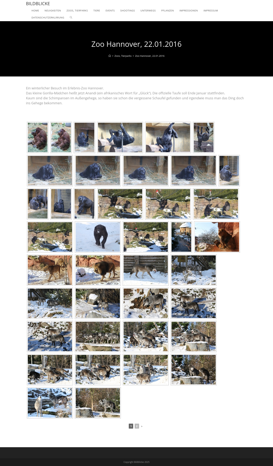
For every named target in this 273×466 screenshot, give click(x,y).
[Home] (109, 55)
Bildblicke (38, 3)
